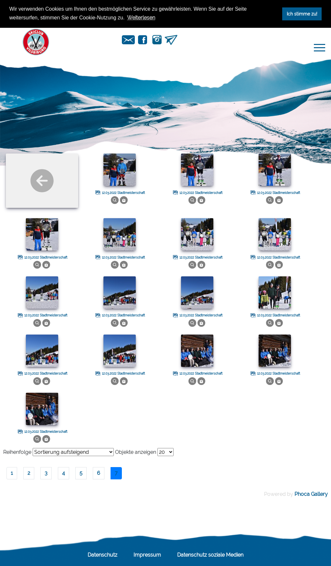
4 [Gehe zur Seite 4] (63, 473)
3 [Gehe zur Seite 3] (46, 473)
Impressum (147, 555)
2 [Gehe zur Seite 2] (28, 473)
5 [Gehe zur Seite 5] (81, 473)
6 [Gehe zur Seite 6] (98, 473)
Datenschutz (102, 555)
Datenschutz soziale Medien (210, 555)
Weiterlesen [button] (141, 18)
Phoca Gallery (311, 494)
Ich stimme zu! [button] (302, 13)
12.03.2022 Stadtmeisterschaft (123, 193)
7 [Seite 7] (116, 473)
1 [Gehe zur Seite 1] (12, 473)
